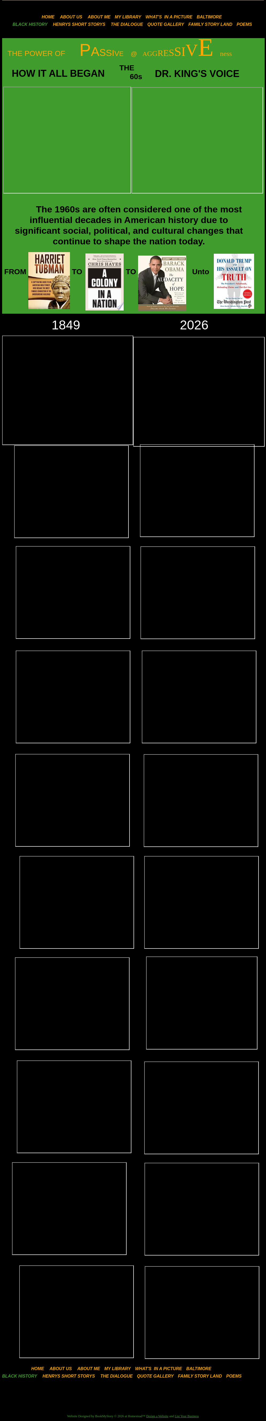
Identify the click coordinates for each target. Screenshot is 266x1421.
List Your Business (187, 1416)
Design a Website (157, 1416)
